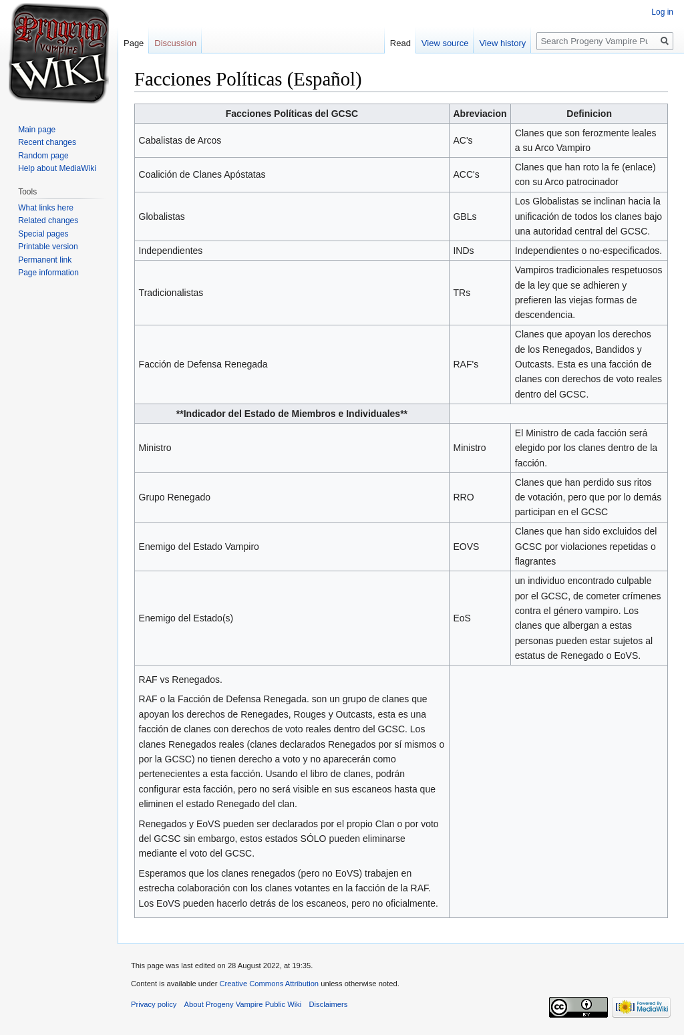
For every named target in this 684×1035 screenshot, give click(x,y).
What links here (45, 207)
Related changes (48, 220)
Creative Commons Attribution (269, 984)
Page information (48, 272)
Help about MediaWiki (57, 168)
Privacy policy (153, 1004)
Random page (43, 155)
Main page (36, 129)
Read (400, 43)
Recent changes (47, 142)
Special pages (43, 234)
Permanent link (44, 260)
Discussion (175, 43)
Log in (662, 12)
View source (445, 43)
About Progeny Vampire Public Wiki (243, 1004)
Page (134, 43)
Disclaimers (328, 1004)
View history (502, 43)
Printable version (47, 246)
